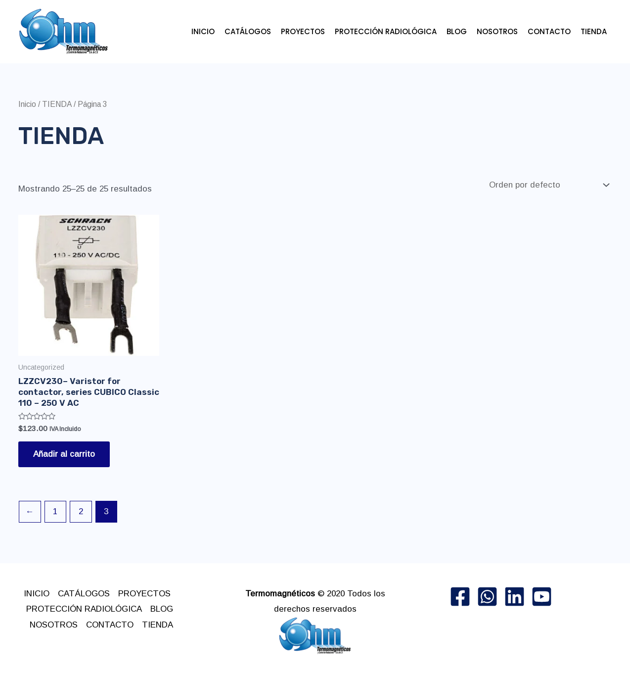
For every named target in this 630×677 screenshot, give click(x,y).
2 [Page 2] (81, 511)
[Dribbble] (541, 596)
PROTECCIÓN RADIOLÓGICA (386, 31)
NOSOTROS (497, 31)
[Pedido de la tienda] (548, 185)
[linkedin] (514, 596)
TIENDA (594, 31)
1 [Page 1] (55, 511)
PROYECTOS (303, 31)
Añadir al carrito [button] (64, 454)
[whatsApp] (487, 596)
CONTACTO (549, 31)
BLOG (457, 31)
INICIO (203, 31)
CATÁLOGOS (248, 31)
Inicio (27, 104)
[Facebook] (460, 596)
